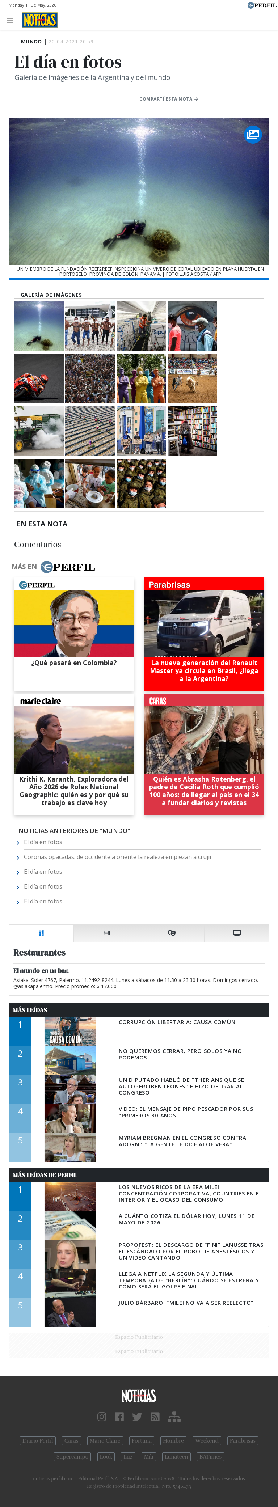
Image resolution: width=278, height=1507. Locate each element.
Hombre (173, 1441)
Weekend (207, 1441)
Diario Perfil (37, 1441)
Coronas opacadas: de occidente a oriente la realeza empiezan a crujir (118, 857)
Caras (71, 1441)
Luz (127, 1456)
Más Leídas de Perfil (45, 1175)
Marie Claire (105, 1441)
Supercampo (72, 1456)
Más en (53, 567)
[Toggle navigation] (12, 20)
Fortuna (142, 1441)
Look (106, 1456)
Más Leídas (30, 1010)
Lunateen (176, 1456)
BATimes (210, 1456)
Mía (148, 1456)
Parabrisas (243, 1441)
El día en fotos (43, 842)
